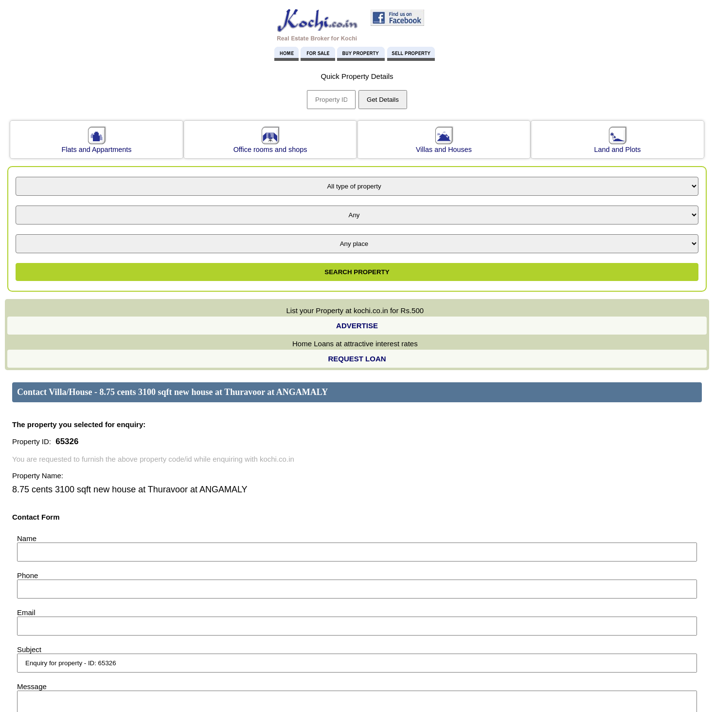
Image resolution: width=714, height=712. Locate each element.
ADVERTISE (357, 325)
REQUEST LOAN (357, 359)
